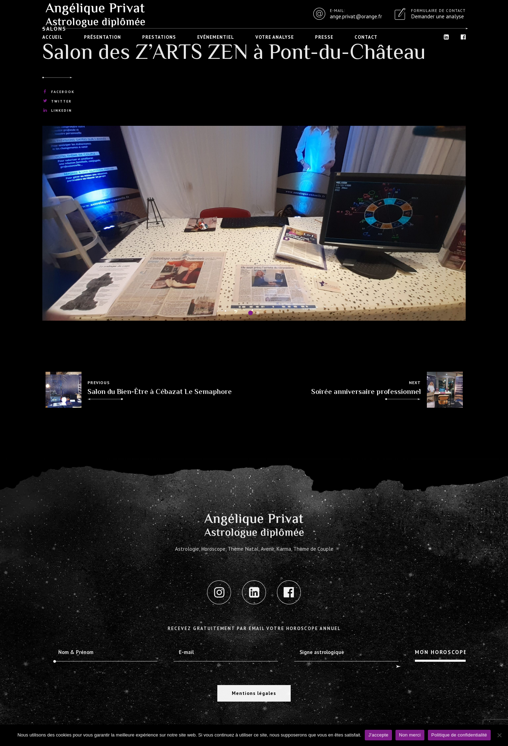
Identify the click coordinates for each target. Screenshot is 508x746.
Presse (324, 37)
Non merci (410, 735)
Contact (366, 37)
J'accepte (378, 735)
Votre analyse (274, 37)
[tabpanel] (254, 223)
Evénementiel (215, 37)
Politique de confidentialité (459, 735)
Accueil (52, 37)
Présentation (102, 37)
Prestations (159, 37)
